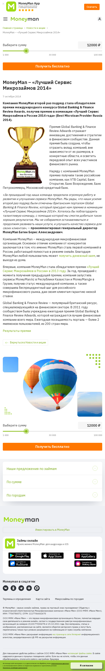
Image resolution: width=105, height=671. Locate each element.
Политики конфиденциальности (15, 668)
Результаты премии (17, 331)
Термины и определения (17, 599)
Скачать (92, 7)
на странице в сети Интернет (66, 634)
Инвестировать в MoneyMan (52, 529)
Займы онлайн (27, 540)
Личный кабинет (99, 19)
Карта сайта (43, 599)
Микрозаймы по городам (69, 599)
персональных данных (60, 663)
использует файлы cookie (80, 653)
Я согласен (86, 665)
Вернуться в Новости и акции (28, 342)
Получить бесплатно (52, 446)
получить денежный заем (77, 256)
